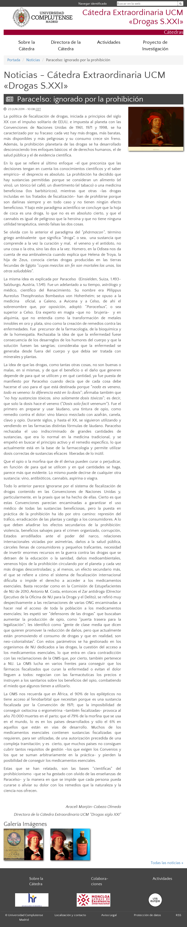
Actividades (108, 42)
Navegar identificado (92, 3)
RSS (178, 915)
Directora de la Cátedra (66, 46)
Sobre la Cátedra (26, 46)
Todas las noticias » (167, 863)
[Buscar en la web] (180, 3)
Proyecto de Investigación (155, 46)
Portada (13, 60)
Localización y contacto (70, 915)
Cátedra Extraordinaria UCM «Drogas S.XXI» (132, 17)
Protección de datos (147, 915)
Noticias (33, 60)
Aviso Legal (109, 915)
